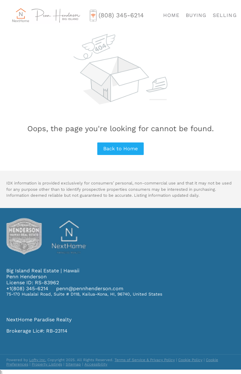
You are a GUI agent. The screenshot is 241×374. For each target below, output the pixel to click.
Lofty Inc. (37, 360)
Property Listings (47, 364)
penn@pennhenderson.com (89, 288)
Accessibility (95, 364)
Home (171, 15)
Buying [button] (196, 15)
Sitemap (73, 364)
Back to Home (120, 149)
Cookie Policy (190, 360)
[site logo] (51, 250)
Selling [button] (225, 15)
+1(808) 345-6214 (27, 288)
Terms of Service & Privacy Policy (145, 360)
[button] (46, 15)
